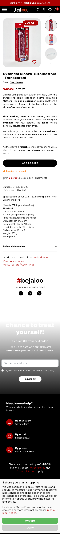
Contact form (22, 424)
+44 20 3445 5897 (24, 451)
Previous (51, 16)
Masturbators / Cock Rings (18, 264)
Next (51, 63)
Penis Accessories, (13, 261)
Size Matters (16, 82)
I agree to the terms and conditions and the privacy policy (30, 370)
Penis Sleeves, (41, 257)
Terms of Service (26, 471)
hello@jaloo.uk (22, 437)
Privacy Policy (37, 468)
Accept (30, 520)
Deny (30, 527)
